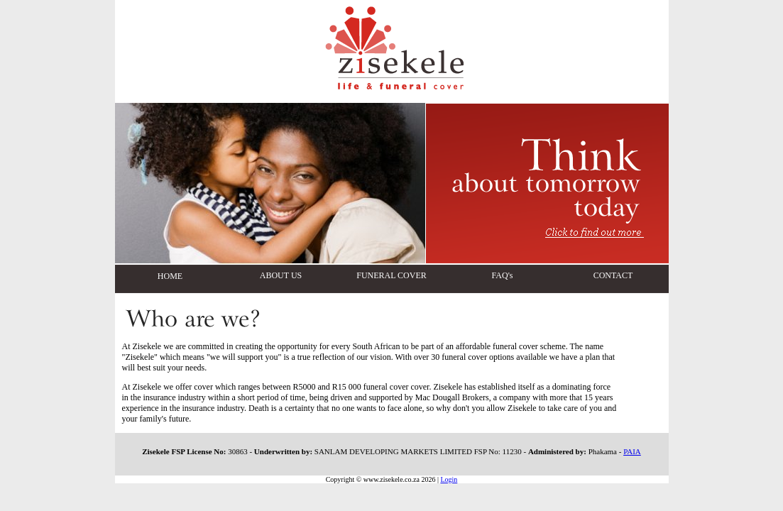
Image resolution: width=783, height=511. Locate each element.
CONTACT (613, 275)
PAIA (632, 451)
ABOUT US (281, 275)
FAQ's (502, 275)
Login (448, 479)
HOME (170, 276)
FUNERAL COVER (391, 275)
